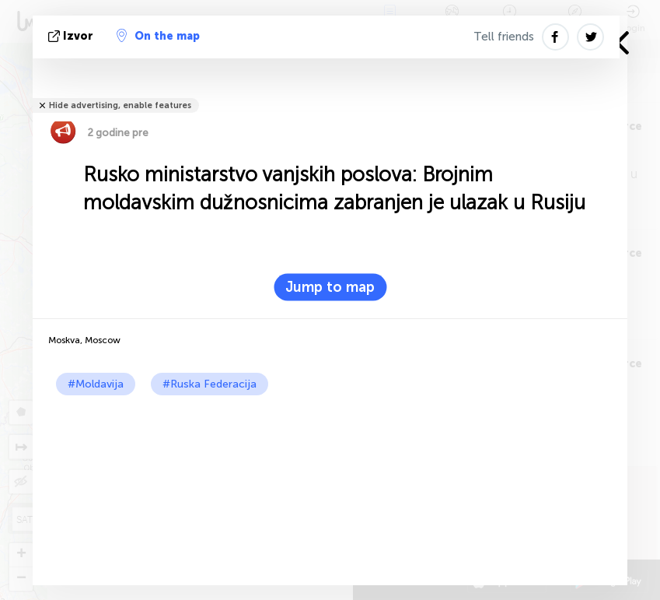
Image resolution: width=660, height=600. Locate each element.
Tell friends (503, 37)
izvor (72, 36)
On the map (158, 36)
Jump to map (330, 287)
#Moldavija (96, 384)
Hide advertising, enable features (120, 105)
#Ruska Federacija (209, 384)
